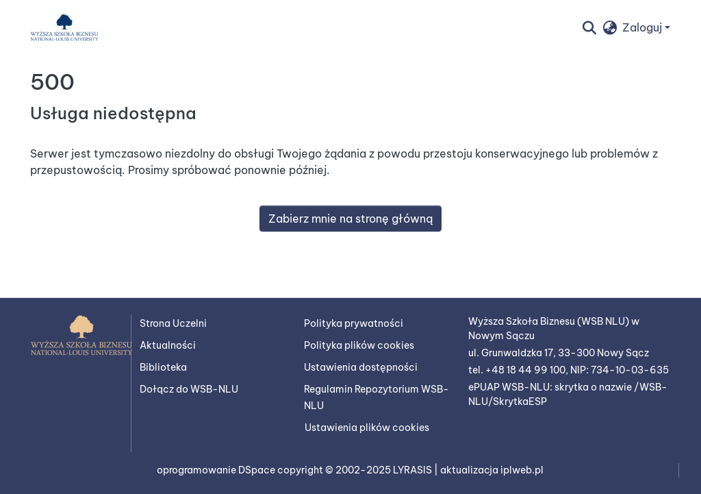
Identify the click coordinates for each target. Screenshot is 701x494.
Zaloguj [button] (643, 27)
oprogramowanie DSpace (217, 470)
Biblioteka (163, 367)
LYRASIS (413, 470)
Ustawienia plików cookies (367, 427)
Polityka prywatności (353, 323)
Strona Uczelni (173, 323)
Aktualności (168, 345)
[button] (64, 27)
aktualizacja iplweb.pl (492, 470)
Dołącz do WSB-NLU (189, 389)
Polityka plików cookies (359, 345)
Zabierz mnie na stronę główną (350, 218)
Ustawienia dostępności (361, 367)
